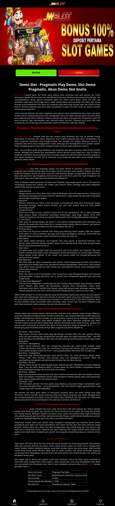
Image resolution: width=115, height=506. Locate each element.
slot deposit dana (22, 409)
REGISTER (43, 502)
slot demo (96, 325)
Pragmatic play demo (24, 136)
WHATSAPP (71, 502)
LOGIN (78, 72)
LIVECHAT (100, 502)
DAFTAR (36, 72)
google (91, 464)
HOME (14, 502)
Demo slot (19, 95)
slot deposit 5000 (22, 169)
